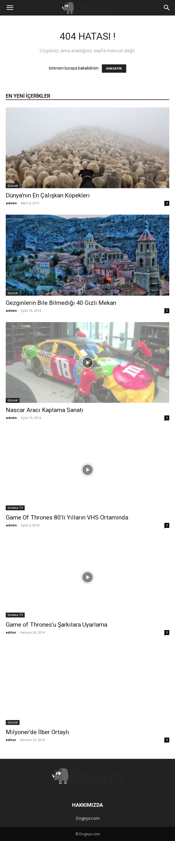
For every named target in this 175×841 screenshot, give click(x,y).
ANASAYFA (114, 68)
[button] (10, 8)
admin (11, 203)
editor (11, 632)
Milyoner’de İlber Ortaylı (37, 732)
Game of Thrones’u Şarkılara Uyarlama (56, 624)
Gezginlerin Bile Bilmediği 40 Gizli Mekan (61, 302)
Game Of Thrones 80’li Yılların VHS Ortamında (67, 517)
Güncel (12, 186)
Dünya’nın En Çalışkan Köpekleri (48, 195)
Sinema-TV (15, 508)
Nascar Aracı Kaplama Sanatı (44, 410)
